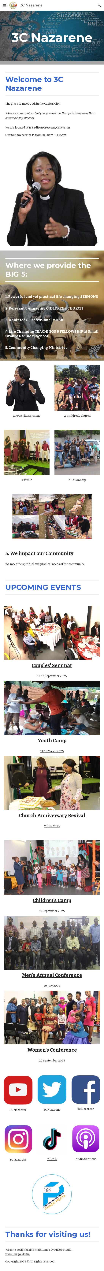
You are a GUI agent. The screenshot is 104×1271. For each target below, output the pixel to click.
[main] (52, 37)
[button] (4, 5)
